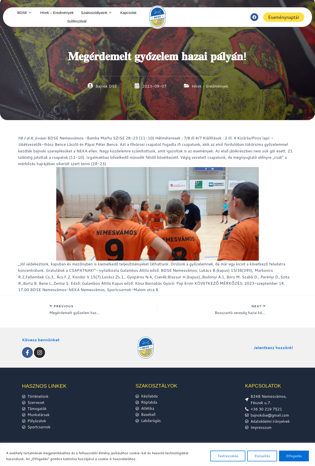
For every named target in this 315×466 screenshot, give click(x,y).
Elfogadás (294, 456)
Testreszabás (227, 456)
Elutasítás (262, 456)
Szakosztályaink (96, 13)
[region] (157, 454)
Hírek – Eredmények (57, 13)
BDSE (24, 13)
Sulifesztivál (76, 21)
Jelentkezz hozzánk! (272, 346)
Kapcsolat (128, 13)
